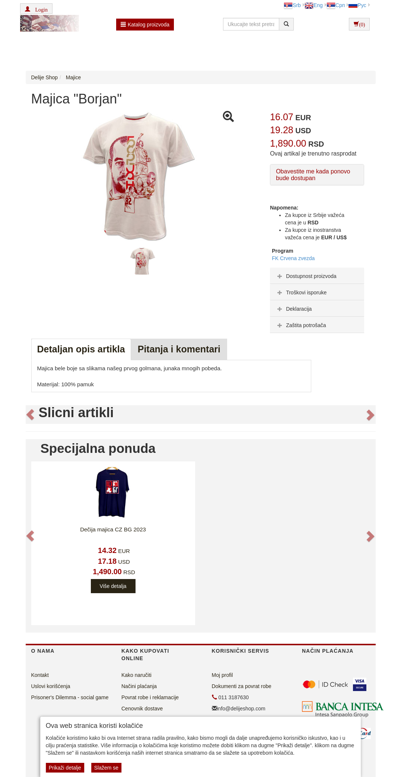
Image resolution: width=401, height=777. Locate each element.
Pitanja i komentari (179, 349)
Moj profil (222, 675)
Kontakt (40, 675)
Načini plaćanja (139, 686)
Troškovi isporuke (301, 292)
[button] (36, 8)
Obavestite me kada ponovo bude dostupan (313, 174)
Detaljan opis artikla (81, 349)
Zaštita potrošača (301, 325)
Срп (336, 5)
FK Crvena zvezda (293, 258)
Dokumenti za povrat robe (241, 686)
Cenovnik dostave (142, 709)
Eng (314, 5)
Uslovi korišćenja (50, 686)
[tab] (317, 276)
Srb (292, 5)
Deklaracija (294, 309)
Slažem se (106, 768)
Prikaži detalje (65, 768)
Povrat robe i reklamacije (150, 697)
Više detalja (112, 586)
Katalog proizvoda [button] (145, 25)
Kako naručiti (136, 675)
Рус (357, 5)
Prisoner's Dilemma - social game (70, 697)
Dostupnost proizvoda (306, 276)
